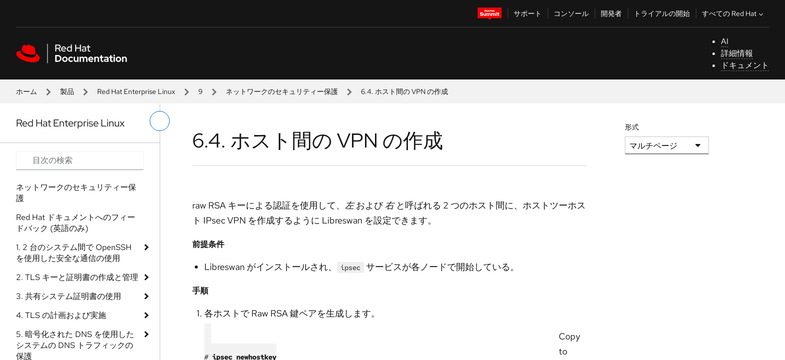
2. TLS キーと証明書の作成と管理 (77, 277)
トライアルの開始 (662, 13)
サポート (528, 13)
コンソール (571, 13)
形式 (632, 127)
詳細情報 (737, 53)
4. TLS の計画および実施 (61, 315)
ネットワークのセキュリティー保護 (282, 91)
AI (724, 41)
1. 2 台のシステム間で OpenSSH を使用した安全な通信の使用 (74, 253)
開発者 (611, 13)
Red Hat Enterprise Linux (136, 91)
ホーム (26, 91)
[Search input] (80, 160)
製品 (67, 91)
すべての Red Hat (733, 13)
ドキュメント (745, 65)
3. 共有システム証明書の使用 (68, 296)
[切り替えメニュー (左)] (160, 121)
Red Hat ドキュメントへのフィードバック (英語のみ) (75, 223)
